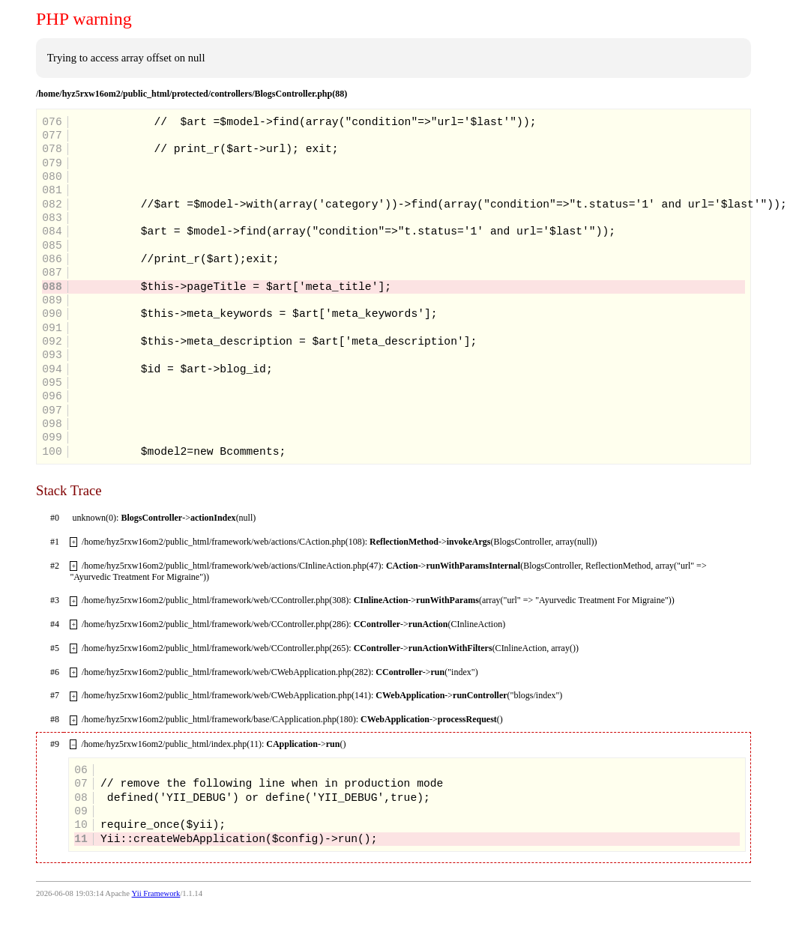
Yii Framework (156, 893)
